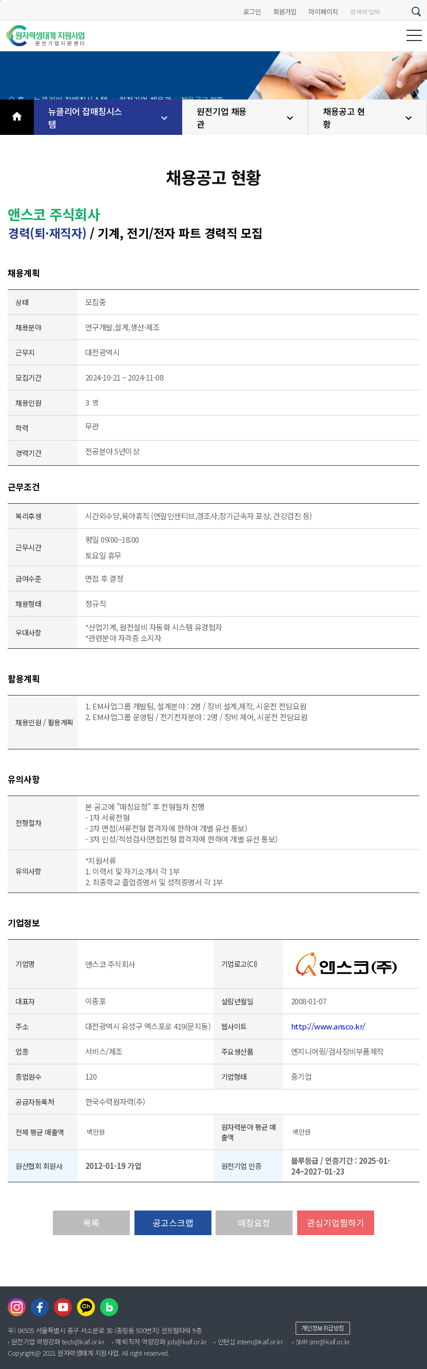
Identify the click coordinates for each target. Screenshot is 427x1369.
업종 (21, 1051)
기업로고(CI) (239, 964)
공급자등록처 (34, 1102)
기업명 (25, 964)
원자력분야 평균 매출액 (248, 1132)
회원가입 (285, 11)
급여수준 (28, 578)
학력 (21, 428)
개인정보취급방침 (322, 1327)
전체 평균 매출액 (39, 1132)
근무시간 (28, 547)
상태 (21, 302)
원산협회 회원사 (38, 1166)
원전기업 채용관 (246, 117)
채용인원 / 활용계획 (44, 722)
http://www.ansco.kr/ (328, 1026)
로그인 (252, 11)
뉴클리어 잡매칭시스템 (109, 117)
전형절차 (28, 823)
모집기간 (28, 377)
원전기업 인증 (241, 1166)
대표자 (25, 1001)
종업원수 (28, 1077)
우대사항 (28, 632)
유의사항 (28, 871)
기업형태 (234, 1077)
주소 (21, 1026)
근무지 (25, 352)
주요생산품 (237, 1051)
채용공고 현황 (368, 117)
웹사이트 (234, 1026)
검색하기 (417, 11)
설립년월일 (237, 1001)
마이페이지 (323, 11)
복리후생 (28, 516)
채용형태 (28, 604)
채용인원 (28, 403)
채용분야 (28, 327)
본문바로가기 (0, 0)
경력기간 (28, 453)
